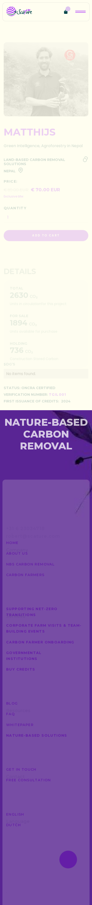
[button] (67, 11)
